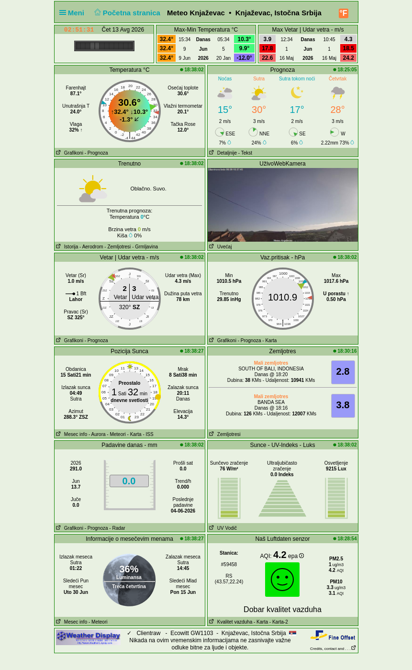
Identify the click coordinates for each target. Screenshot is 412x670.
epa (296, 556)
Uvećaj (220, 246)
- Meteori (116, 434)
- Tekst (245, 153)
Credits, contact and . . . (333, 649)
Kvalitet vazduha (230, 622)
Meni (74, 13)
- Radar (117, 528)
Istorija (66, 246)
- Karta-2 (278, 622)
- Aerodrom (91, 246)
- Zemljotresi (117, 246)
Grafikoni (69, 153)
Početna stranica (126, 13)
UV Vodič (222, 528)
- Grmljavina (145, 246)
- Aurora (97, 434)
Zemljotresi (224, 434)
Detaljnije (222, 153)
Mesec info (71, 434)
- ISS (148, 434)
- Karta (269, 340)
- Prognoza (96, 153)
